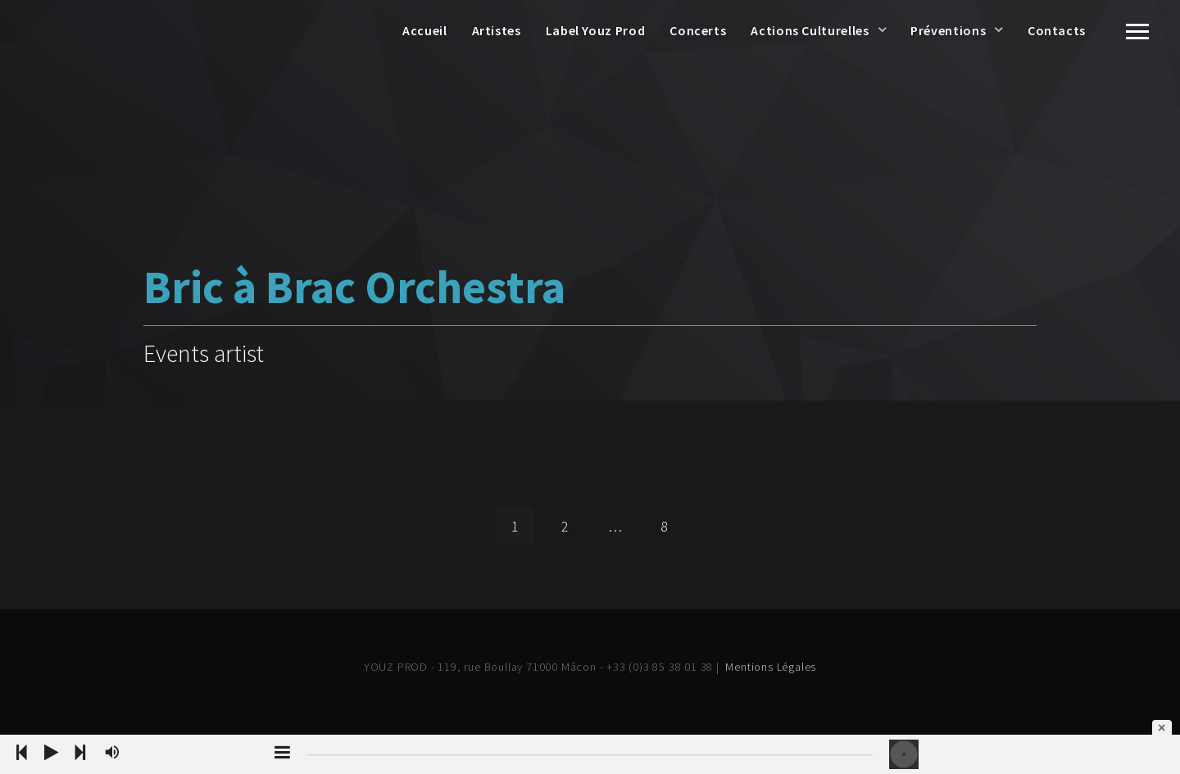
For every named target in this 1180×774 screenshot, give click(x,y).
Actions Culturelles (810, 30)
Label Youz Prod (596, 30)
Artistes (496, 30)
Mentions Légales (770, 666)
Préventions (948, 30)
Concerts (697, 30)
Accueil (424, 30)
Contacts (1057, 30)
